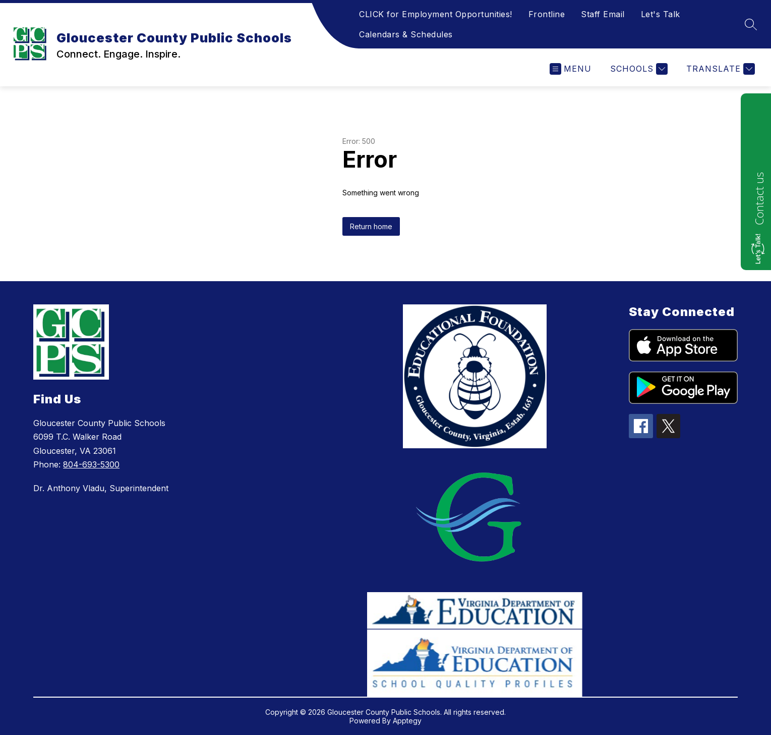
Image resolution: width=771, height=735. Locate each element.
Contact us (758, 198)
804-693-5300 (91, 464)
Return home (371, 226)
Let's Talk (660, 14)
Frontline (546, 14)
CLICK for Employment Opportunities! (435, 14)
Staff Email (603, 14)
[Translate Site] (719, 69)
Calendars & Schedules (406, 34)
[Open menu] (570, 69)
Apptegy (407, 720)
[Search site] (751, 24)
